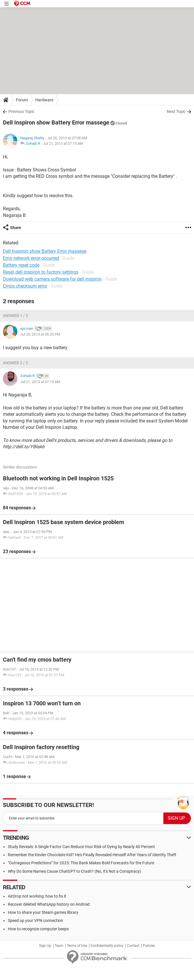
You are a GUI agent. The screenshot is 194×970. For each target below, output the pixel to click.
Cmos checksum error (25, 286)
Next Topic (176, 111)
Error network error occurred (31, 258)
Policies (149, 946)
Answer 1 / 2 (15, 315)
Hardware (44, 100)
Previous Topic (21, 111)
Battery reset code (21, 265)
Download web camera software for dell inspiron (52, 279)
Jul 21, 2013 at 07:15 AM (63, 143)
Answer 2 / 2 (15, 362)
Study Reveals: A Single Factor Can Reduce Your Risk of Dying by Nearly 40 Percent (81, 846)
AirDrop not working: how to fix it (37, 896)
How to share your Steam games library (43, 912)
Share (15, 227)
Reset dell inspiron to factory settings (40, 272)
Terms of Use (77, 946)
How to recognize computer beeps (38, 929)
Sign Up (45, 946)
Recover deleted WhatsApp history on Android (49, 904)
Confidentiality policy (106, 946)
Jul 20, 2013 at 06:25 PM (40, 334)
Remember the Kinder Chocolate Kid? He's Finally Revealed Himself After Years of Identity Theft (92, 854)
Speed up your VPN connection (35, 920)
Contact (133, 946)
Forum (22, 100)
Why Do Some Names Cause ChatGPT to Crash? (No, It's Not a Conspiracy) (74, 871)
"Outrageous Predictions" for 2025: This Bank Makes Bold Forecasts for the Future (81, 863)
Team (59, 946)
